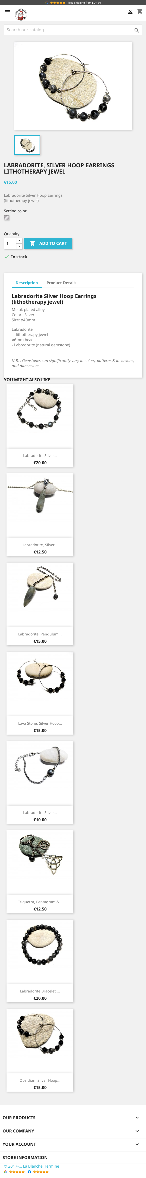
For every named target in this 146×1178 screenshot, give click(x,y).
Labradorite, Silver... (40, 544)
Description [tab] (27, 282)
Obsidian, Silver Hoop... (40, 1080)
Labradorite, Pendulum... (40, 634)
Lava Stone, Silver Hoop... (40, 723)
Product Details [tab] (62, 282)
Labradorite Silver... (40, 455)
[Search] (73, 29)
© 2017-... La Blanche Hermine (31, 1166)
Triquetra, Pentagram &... (40, 901)
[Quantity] (10, 243)
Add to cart (48, 243)
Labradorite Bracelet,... (40, 991)
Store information (25, 1157)
